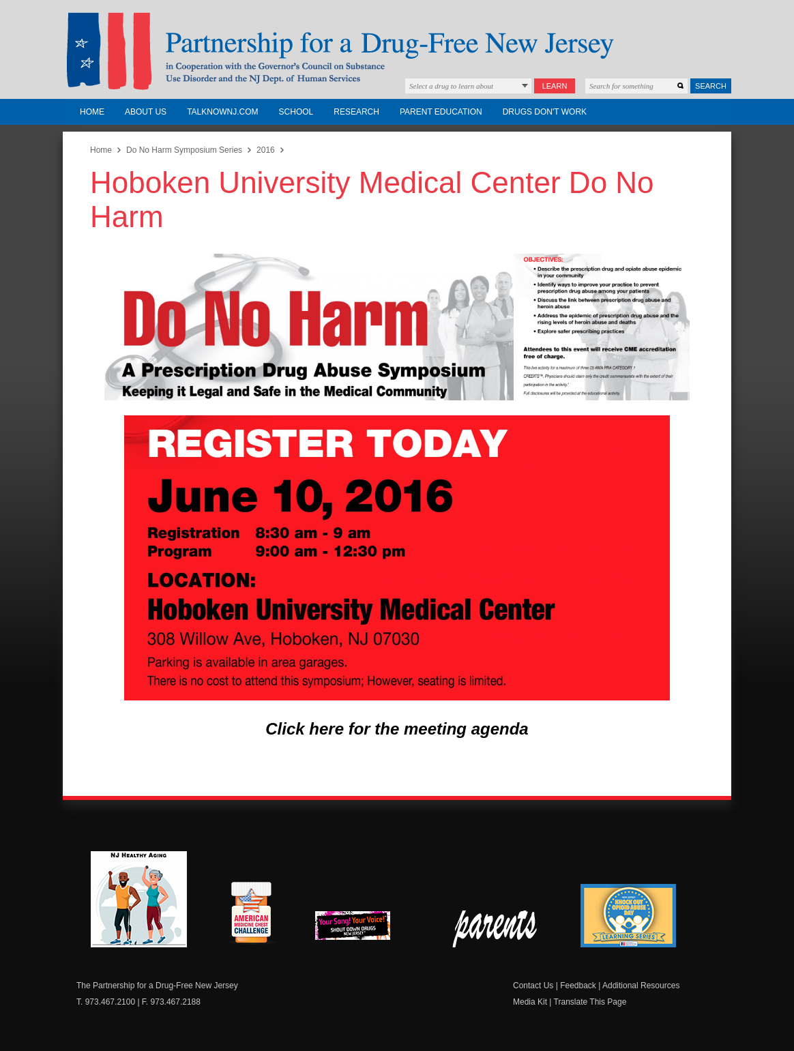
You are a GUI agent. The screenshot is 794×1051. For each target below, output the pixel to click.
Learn (555, 86)
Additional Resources (640, 985)
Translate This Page (590, 1002)
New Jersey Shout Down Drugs (363, 929)
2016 (265, 150)
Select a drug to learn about (451, 86)
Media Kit (530, 1002)
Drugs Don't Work (545, 112)
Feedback (578, 985)
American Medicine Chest (251, 914)
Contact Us (533, 985)
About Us (145, 112)
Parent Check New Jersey (495, 929)
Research (356, 112)
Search (710, 86)
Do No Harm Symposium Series (184, 150)
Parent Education (441, 112)
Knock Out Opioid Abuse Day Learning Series (628, 915)
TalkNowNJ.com (222, 112)
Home (92, 112)
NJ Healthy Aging (139, 899)
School (296, 112)
